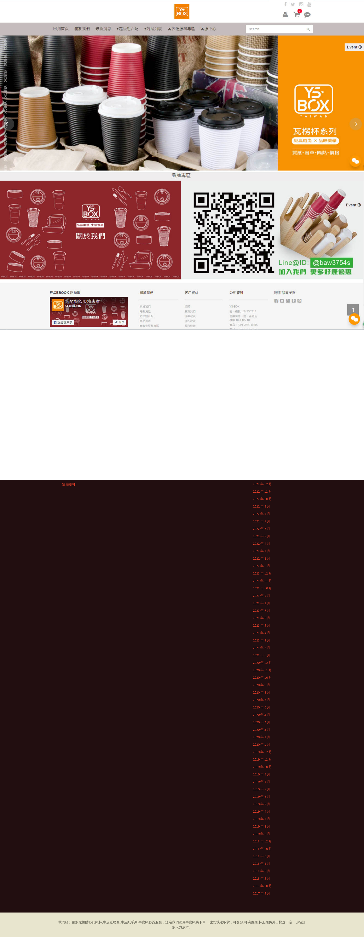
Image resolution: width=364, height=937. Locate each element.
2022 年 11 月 (262, 491)
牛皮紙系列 (129, 922)
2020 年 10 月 (262, 677)
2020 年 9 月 (261, 685)
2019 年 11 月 (262, 759)
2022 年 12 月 (262, 484)
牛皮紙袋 (192, 922)
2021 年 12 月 (262, 573)
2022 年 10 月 (262, 499)
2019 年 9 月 (261, 774)
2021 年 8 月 (261, 603)
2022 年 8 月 (261, 514)
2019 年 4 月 (261, 811)
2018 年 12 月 (262, 841)
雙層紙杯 (69, 484)
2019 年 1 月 (261, 834)
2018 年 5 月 (261, 878)
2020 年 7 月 (261, 700)
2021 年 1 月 (261, 655)
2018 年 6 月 (261, 871)
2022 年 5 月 (261, 536)
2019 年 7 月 (261, 789)
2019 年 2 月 (261, 826)
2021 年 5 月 (261, 625)
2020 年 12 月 (262, 662)
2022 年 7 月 (261, 521)
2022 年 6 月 (261, 528)
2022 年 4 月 (261, 543)
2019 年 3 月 (261, 819)
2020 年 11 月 (262, 670)
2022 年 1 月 (261, 566)
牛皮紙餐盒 (111, 922)
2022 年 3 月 (261, 551)
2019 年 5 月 (261, 804)
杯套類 (238, 922)
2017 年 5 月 (261, 893)
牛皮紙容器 (146, 922)
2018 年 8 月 (261, 863)
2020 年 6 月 (261, 707)
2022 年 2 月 (261, 558)
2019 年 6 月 (261, 796)
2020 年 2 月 (261, 737)
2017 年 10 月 (262, 886)
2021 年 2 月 (261, 648)
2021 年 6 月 (261, 618)
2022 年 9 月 (261, 506)
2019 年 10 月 (262, 767)
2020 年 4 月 (261, 722)
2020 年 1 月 (261, 744)
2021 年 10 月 (262, 588)
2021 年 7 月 (261, 610)
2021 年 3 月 (261, 640)
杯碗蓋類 (251, 922)
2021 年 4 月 (261, 633)
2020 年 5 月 (261, 715)
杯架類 (264, 922)
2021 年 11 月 (262, 581)
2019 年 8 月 (261, 782)
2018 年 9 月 (261, 856)
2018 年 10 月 (262, 848)
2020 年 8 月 (261, 692)
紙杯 (98, 922)
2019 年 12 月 (262, 752)
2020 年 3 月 (261, 729)
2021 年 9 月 (261, 595)
